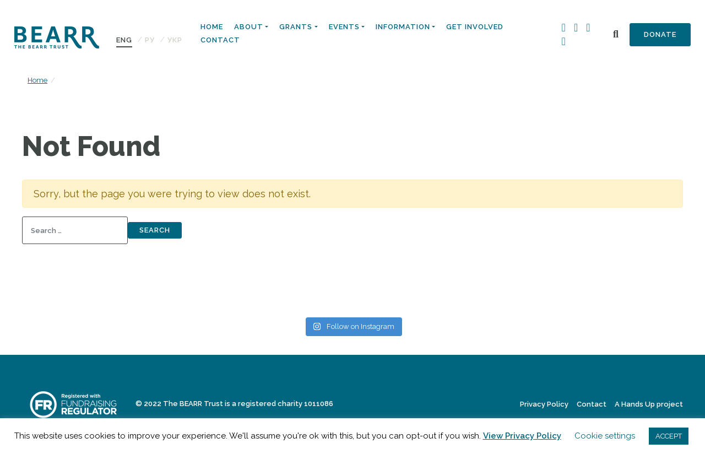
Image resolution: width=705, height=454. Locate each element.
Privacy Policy (544, 404)
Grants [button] (295, 27)
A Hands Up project (649, 404)
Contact (220, 40)
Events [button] (344, 27)
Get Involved (474, 27)
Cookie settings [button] (604, 436)
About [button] (248, 27)
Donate (660, 34)
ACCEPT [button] (668, 436)
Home (211, 27)
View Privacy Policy (522, 436)
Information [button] (403, 27)
